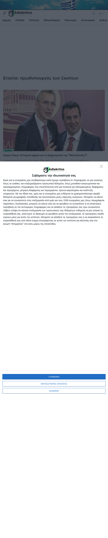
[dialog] (54, 349)
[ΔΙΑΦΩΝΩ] (102, 167)
